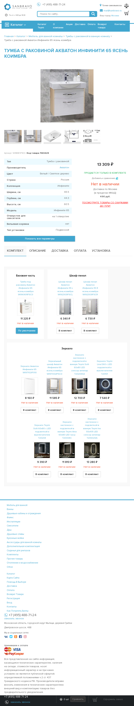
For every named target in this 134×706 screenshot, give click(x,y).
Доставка (80, 24)
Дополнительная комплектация (23, 546)
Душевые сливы (15, 534)
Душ (9, 529)
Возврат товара (102, 26)
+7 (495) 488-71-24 (54, 4)
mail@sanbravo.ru (111, 10)
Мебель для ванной (17, 505)
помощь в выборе (16, 582)
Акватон (64, 167)
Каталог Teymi (42, 26)
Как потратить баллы (17, 610)
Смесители (12, 525)
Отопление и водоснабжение (22, 562)
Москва (115, 15)
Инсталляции (13, 521)
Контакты (120, 24)
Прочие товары (15, 558)
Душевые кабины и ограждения (24, 513)
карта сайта (13, 577)
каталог (11, 573)
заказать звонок (14, 618)
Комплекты (12, 554)
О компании (58, 26)
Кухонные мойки (15, 538)
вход (9, 602)
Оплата (91, 24)
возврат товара (15, 594)
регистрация (13, 598)
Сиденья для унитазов (18, 550)
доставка (12, 586)
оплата (10, 590)
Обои (10, 567)
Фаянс (10, 517)
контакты (12, 606)
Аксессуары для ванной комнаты (24, 542)
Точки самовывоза (111, 5)
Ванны (10, 509)
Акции (69, 24)
